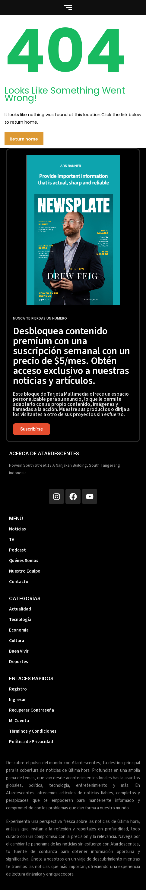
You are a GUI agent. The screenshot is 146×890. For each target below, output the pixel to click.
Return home (24, 139)
